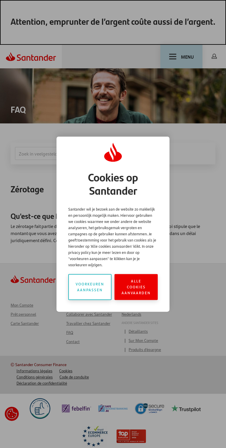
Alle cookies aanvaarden (136, 286)
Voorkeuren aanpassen (90, 286)
